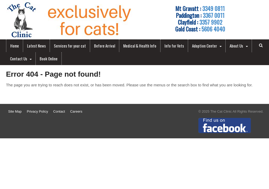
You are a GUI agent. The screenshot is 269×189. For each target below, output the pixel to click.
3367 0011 (213, 15)
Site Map (15, 111)
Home (14, 46)
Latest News (36, 46)
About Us (236, 46)
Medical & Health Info (139, 46)
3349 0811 (213, 8)
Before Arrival (104, 46)
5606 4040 (213, 29)
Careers (76, 111)
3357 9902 (210, 22)
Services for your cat (70, 46)
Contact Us (18, 58)
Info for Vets (174, 46)
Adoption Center (204, 46)
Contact (59, 111)
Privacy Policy (37, 111)
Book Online (49, 58)
